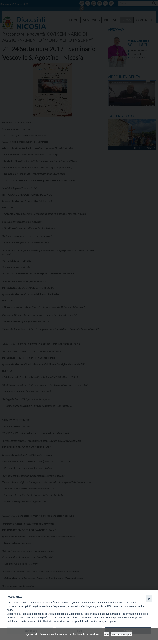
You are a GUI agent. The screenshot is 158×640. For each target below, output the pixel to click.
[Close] (149, 598)
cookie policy (97, 621)
